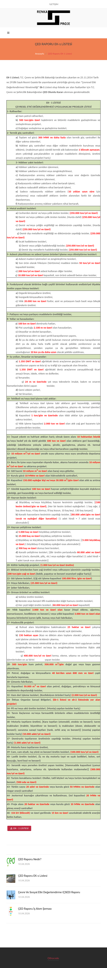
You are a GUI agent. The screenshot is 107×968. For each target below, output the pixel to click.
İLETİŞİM (53, 4)
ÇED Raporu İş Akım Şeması (35, 908)
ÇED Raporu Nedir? (29, 859)
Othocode (53, 958)
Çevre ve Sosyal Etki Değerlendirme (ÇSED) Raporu (49, 892)
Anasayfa (39, 53)
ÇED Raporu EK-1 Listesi (32, 875)
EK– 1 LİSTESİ (19, 828)
